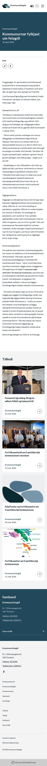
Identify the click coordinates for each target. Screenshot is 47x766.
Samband (6, 720)
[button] (42, 6)
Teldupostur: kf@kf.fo (11, 620)
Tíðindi (5, 711)
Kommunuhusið (8, 682)
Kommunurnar (8, 691)
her (38, 334)
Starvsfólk (6, 725)
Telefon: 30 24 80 (9, 616)
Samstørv (6, 696)
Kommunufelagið (9, 686)
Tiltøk (4, 715)
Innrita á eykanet (9, 738)
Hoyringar (6, 701)
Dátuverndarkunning (10, 743)
